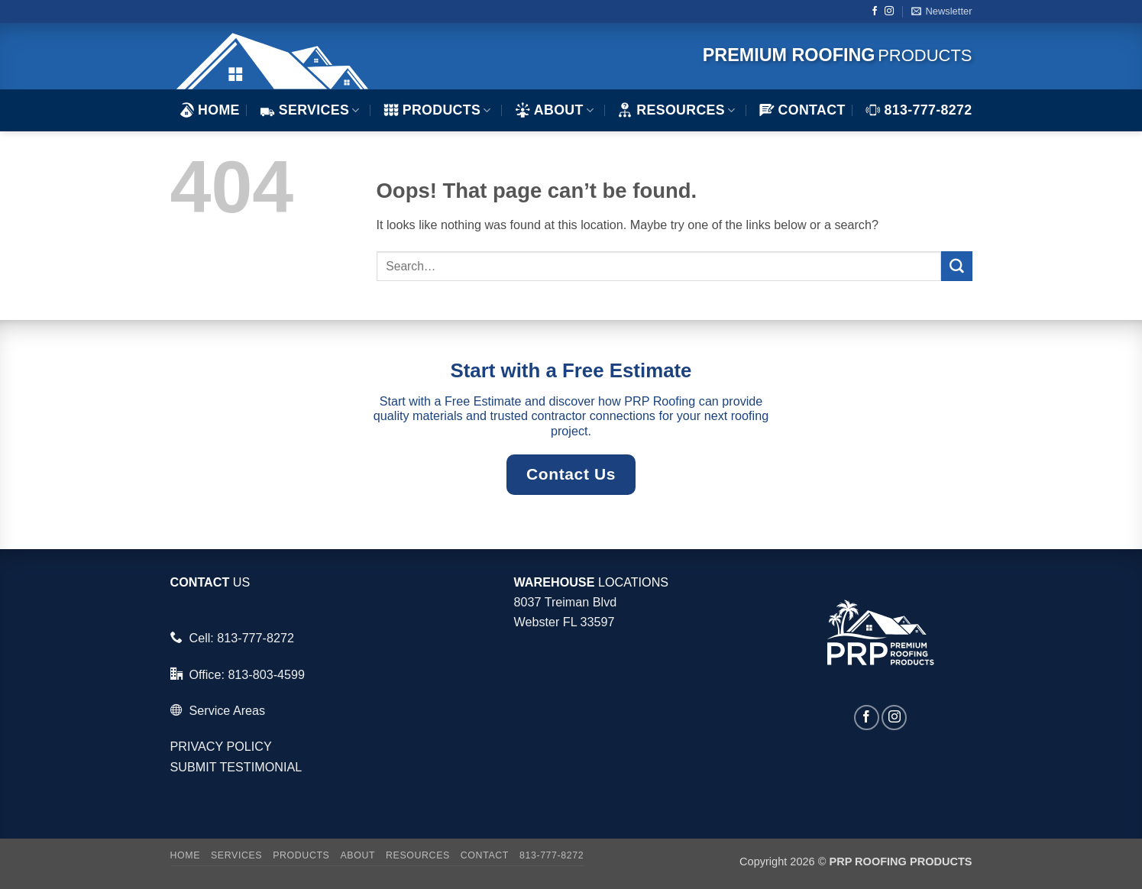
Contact (802, 110)
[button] (941, 11)
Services (310, 110)
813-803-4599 (266, 674)
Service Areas (227, 710)
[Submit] (956, 266)
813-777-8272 (918, 110)
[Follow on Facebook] (874, 11)
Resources (676, 110)
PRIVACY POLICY (221, 746)
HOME (209, 110)
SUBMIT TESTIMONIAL (236, 767)
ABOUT (554, 110)
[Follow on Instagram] (889, 11)
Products (437, 110)
